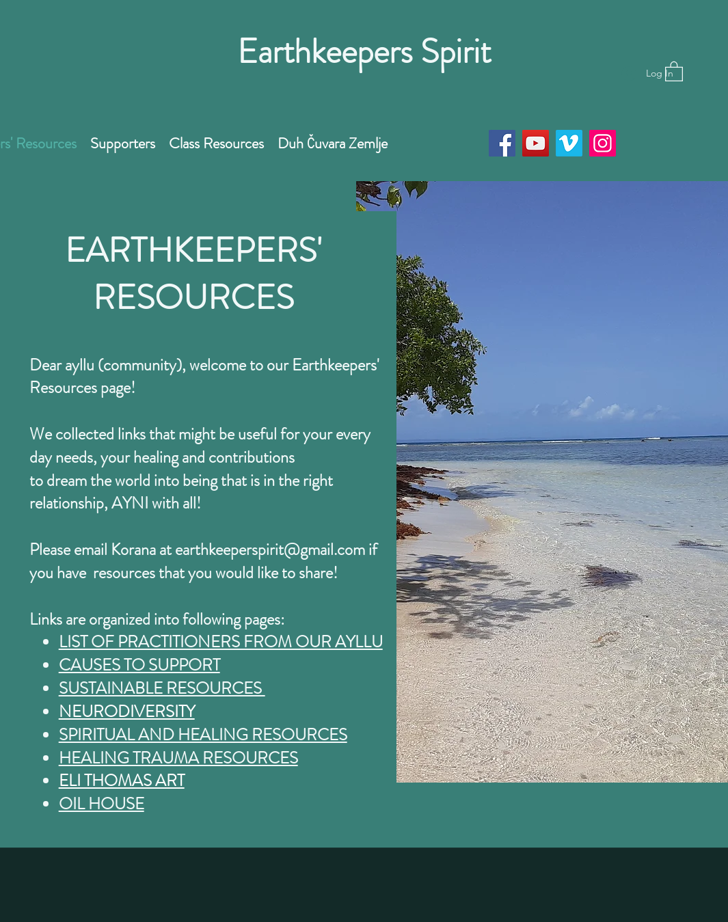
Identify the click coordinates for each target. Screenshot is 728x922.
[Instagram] (602, 143)
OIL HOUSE (101, 803)
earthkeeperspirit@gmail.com (270, 549)
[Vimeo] (569, 143)
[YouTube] (535, 143)
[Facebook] (502, 143)
